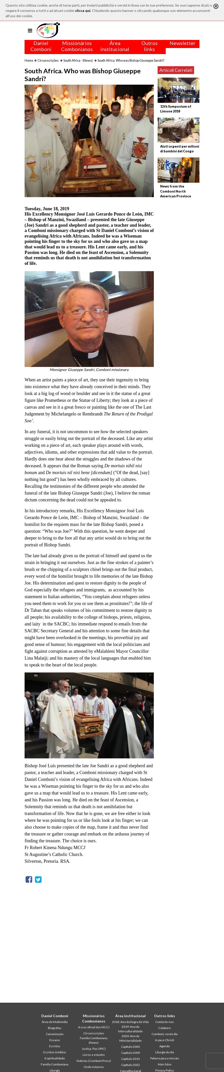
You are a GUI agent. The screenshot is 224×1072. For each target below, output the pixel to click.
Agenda (164, 1046)
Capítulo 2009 (130, 1053)
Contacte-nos (164, 1022)
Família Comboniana (54, 1064)
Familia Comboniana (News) (93, 1040)
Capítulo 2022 (130, 1065)
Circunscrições (48, 60)
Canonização (54, 1034)
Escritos (54, 1046)
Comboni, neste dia (165, 1034)
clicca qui (82, 10)
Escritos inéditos (54, 1052)
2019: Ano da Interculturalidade (130, 1029)
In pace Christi (164, 1040)
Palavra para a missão (164, 1058)
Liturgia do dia (164, 1052)
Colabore (164, 1028)
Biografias (55, 1028)
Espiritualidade (55, 1058)
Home (29, 60)
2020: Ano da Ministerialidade (130, 1038)
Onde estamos (94, 1067)
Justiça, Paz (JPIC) (94, 1049)
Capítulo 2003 (130, 1046)
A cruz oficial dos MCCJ (93, 1027)
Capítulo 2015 (130, 1059)
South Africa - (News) (78, 60)
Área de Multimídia (55, 1022)
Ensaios (54, 1040)
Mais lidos (165, 1064)
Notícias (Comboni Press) (94, 1061)
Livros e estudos (94, 1055)
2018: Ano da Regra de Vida (130, 1022)
